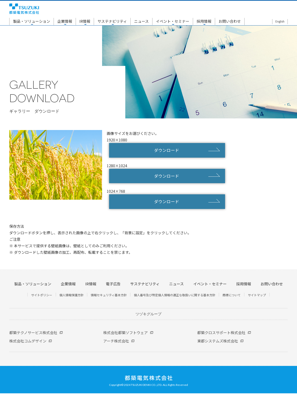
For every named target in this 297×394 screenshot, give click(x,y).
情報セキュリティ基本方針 (109, 295)
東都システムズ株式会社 (217, 341)
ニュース (141, 21)
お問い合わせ (230, 21)
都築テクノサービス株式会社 (33, 333)
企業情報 (64, 21)
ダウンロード (167, 150)
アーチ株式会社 (116, 341)
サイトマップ (257, 295)
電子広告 (113, 284)
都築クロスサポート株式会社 (221, 333)
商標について (232, 295)
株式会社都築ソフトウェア (125, 333)
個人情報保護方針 (71, 295)
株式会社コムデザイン (27, 341)
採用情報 (204, 21)
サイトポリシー (41, 295)
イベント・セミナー (172, 21)
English (279, 21)
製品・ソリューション (31, 21)
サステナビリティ (112, 21)
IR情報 (84, 21)
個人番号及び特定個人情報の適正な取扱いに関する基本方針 (174, 295)
